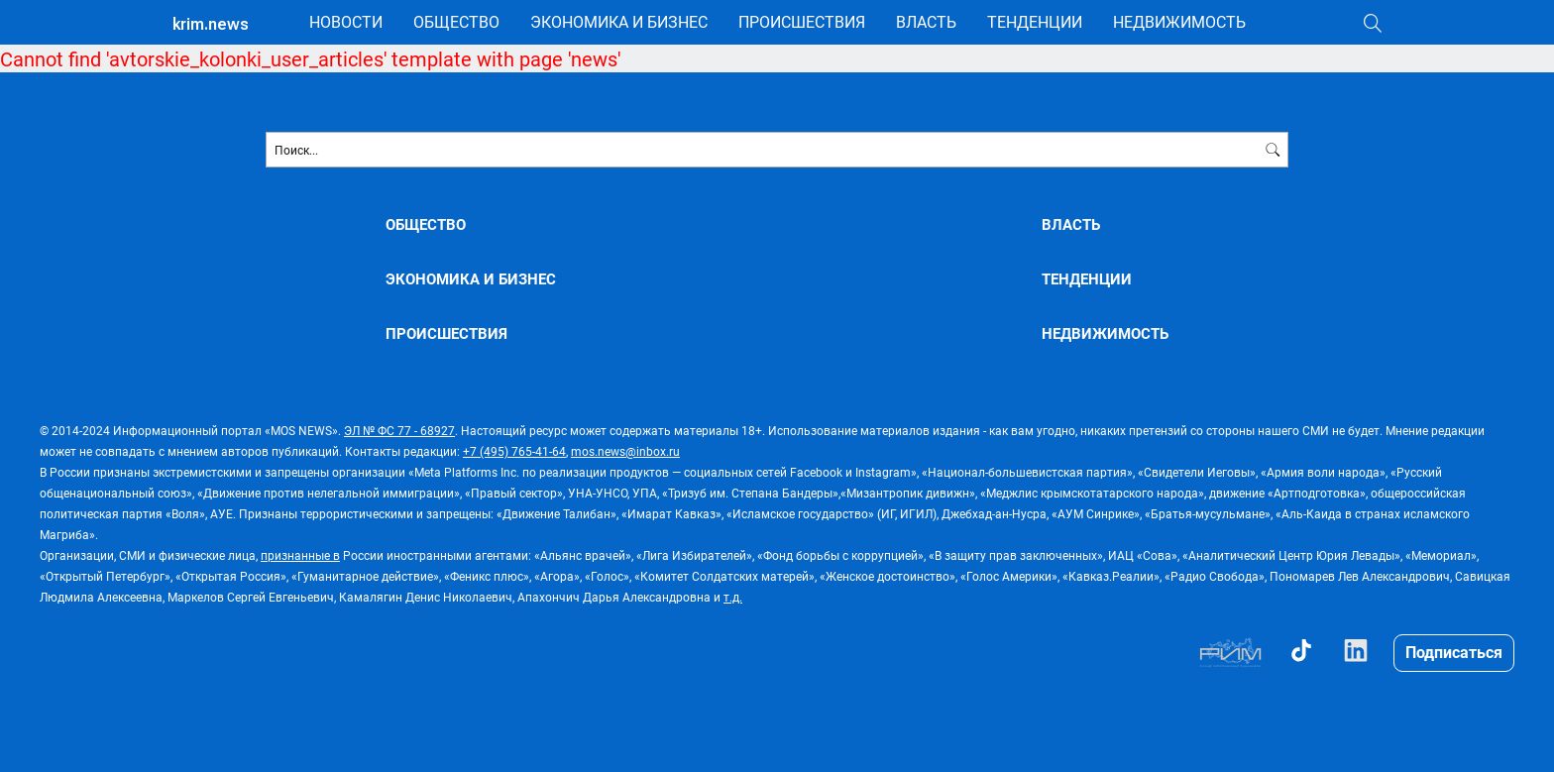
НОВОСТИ (346, 21)
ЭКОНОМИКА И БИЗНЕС (619, 21)
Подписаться (1453, 651)
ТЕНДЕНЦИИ (1034, 21)
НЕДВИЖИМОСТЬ (1179, 21)
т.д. (732, 597)
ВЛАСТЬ (926, 21)
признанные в (300, 555)
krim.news (210, 24)
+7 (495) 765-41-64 (514, 451)
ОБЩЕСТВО (456, 21)
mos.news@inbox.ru (625, 451)
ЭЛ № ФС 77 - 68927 (399, 430)
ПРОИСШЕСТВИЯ (801, 21)
